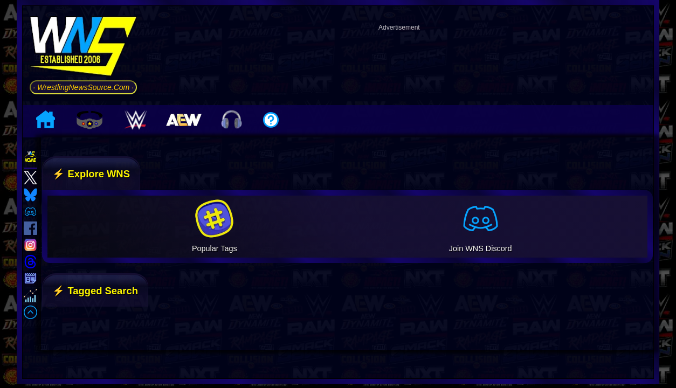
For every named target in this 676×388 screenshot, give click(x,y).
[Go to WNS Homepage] (83, 48)
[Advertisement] (399, 61)
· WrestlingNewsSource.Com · (83, 87)
